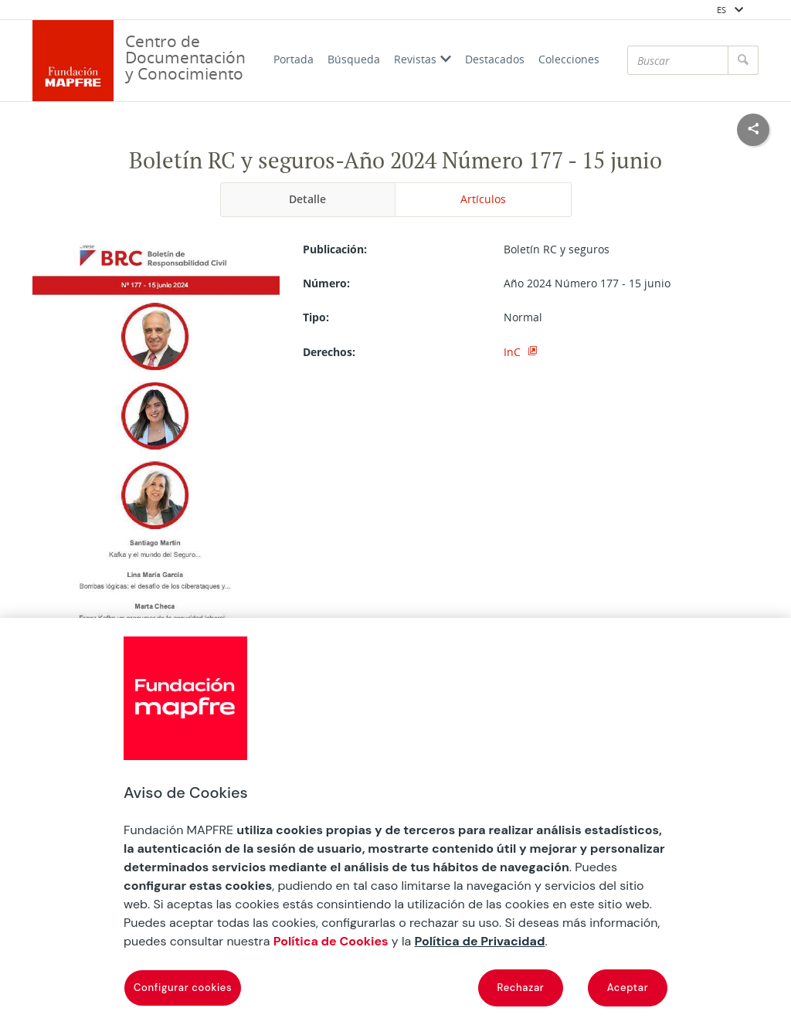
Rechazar (521, 987)
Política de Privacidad (480, 941)
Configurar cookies (183, 987)
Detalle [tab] (307, 199)
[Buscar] (677, 60)
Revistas (422, 59)
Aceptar (628, 987)
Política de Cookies (331, 941)
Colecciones (568, 59)
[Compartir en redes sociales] (753, 130)
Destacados (495, 59)
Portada (293, 59)
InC (514, 351)
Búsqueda (354, 59)
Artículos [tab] (483, 199)
